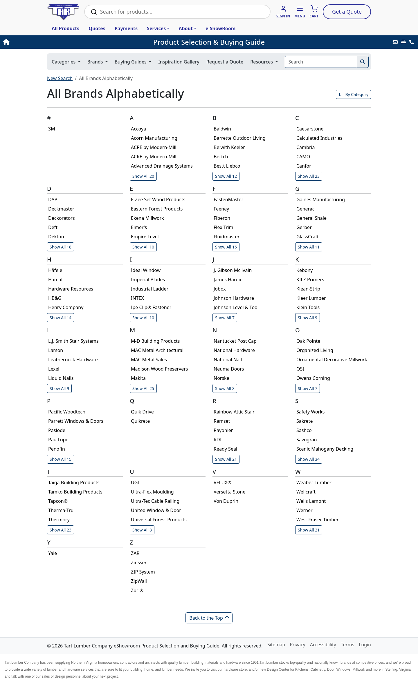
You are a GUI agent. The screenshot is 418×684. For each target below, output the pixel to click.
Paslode (56, 430)
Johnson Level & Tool (236, 307)
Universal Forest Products (159, 519)
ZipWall (139, 581)
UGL (135, 482)
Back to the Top (209, 618)
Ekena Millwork (147, 218)
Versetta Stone (229, 492)
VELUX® (222, 482)
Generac (305, 209)
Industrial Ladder (149, 289)
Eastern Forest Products (157, 209)
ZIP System (143, 572)
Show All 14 (60, 317)
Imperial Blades (148, 279)
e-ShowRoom (220, 28)
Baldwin (222, 129)
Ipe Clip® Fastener (151, 307)
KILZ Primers (310, 279)
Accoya (138, 129)
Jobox (220, 289)
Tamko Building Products (75, 492)
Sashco (304, 430)
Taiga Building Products (74, 482)
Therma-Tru (60, 510)
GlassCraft (307, 236)
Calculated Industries (319, 138)
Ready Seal (225, 449)
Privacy (297, 644)
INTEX (137, 298)
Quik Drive (142, 412)
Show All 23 (309, 176)
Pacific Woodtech (66, 412)
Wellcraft (306, 492)
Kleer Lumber (311, 298)
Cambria (305, 147)
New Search (60, 78)
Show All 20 (143, 176)
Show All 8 (225, 388)
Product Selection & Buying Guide (209, 42)
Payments (126, 28)
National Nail (228, 359)
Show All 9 (307, 317)
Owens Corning (313, 378)
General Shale (311, 218)
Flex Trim (223, 227)
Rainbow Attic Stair (234, 412)
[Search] (321, 62)
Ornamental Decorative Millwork (331, 359)
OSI (300, 369)
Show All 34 (309, 459)
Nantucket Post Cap (235, 341)
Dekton (56, 236)
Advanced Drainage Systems (162, 166)
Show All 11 (309, 247)
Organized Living (314, 350)
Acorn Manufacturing (154, 138)
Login (365, 644)
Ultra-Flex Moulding (152, 492)
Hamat (55, 279)
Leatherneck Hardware (73, 359)
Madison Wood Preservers (159, 369)
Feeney (221, 209)
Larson (55, 350)
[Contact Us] (411, 42)
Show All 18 (60, 247)
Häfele (55, 270)
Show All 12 (226, 176)
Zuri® (137, 590)
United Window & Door (156, 510)
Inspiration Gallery (178, 62)
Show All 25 (143, 388)
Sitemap (276, 644)
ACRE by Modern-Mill (153, 147)
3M (51, 129)
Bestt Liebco (227, 166)
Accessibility (323, 644)
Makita (138, 378)
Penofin (56, 449)
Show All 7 (225, 317)
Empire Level (145, 236)
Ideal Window (146, 270)
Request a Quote (224, 62)
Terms (347, 644)
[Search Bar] (182, 12)
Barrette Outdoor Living (240, 138)
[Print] (403, 42)
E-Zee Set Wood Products (158, 199)
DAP (52, 199)
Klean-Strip (308, 289)
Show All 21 (226, 459)
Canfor (303, 166)
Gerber (304, 227)
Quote (347, 11)
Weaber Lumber (313, 482)
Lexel (53, 369)
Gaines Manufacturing (320, 199)
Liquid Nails (60, 378)
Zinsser (139, 562)
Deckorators (61, 218)
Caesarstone (309, 129)
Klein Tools (308, 307)
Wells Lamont (311, 501)
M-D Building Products (155, 341)
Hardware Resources (70, 289)
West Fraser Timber (317, 519)
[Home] (43, 42)
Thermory (59, 519)
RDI (217, 439)
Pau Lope (58, 439)
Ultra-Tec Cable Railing (155, 501)
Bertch (221, 156)
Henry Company (65, 307)
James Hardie (228, 279)
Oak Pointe (308, 341)
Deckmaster (61, 209)
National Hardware (234, 350)
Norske (221, 378)
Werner (304, 510)
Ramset (222, 421)
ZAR (135, 553)
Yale (52, 553)
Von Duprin (226, 501)
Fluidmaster (226, 236)
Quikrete (140, 421)
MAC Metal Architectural (157, 350)
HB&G (55, 298)
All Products (65, 28)
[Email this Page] (395, 42)
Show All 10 (143, 247)
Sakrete (304, 421)
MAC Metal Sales (149, 359)
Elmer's (139, 227)
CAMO (303, 156)
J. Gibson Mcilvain (233, 270)
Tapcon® (58, 501)
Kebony (304, 270)
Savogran (306, 439)
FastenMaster (228, 199)
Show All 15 (60, 459)
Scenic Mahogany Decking (324, 449)
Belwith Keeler (229, 147)
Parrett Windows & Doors (75, 421)
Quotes (97, 28)
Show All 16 (226, 247)
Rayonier (223, 430)
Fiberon (222, 218)
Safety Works (310, 412)
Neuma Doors (229, 369)
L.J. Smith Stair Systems (73, 341)
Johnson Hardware (234, 298)
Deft (52, 227)
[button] (299, 12)
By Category (353, 94)
